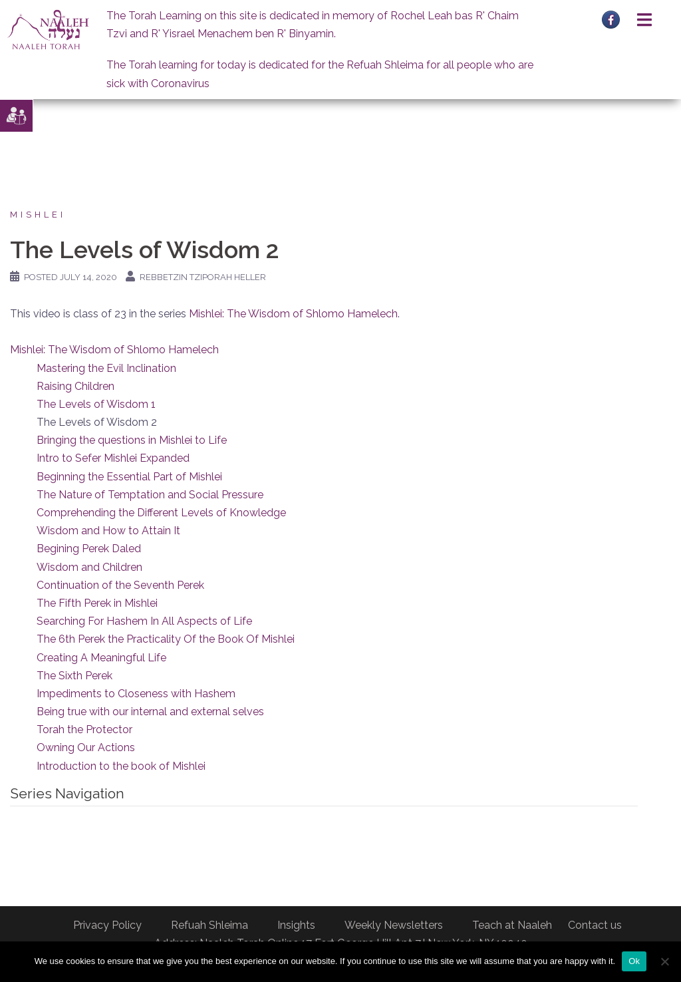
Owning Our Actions (86, 747)
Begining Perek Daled (89, 548)
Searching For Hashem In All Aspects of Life (144, 621)
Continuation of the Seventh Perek (120, 585)
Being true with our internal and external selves (150, 711)
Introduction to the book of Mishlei (121, 766)
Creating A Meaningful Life (101, 657)
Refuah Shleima (209, 925)
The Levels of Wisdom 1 (96, 404)
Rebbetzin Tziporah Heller (203, 277)
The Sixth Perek (74, 675)
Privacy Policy (107, 925)
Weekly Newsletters (393, 925)
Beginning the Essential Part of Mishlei (129, 476)
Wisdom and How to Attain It (108, 530)
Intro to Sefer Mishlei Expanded (113, 458)
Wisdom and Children (89, 567)
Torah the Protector (84, 729)
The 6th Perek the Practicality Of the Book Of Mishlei (166, 639)
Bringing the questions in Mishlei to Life (132, 440)
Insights (296, 925)
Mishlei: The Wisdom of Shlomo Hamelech (293, 313)
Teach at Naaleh (512, 925)
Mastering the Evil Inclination (106, 368)
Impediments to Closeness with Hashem (136, 693)
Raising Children (75, 386)
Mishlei (38, 215)
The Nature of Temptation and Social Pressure (150, 494)
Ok (634, 961)
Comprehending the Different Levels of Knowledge (161, 512)
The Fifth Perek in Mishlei (97, 603)
